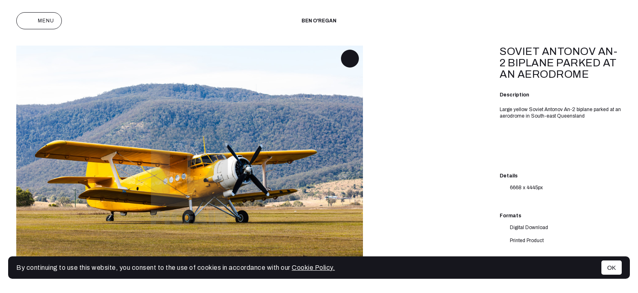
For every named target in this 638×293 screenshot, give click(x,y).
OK (611, 267)
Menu (39, 21)
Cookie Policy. (313, 267)
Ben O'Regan (319, 21)
